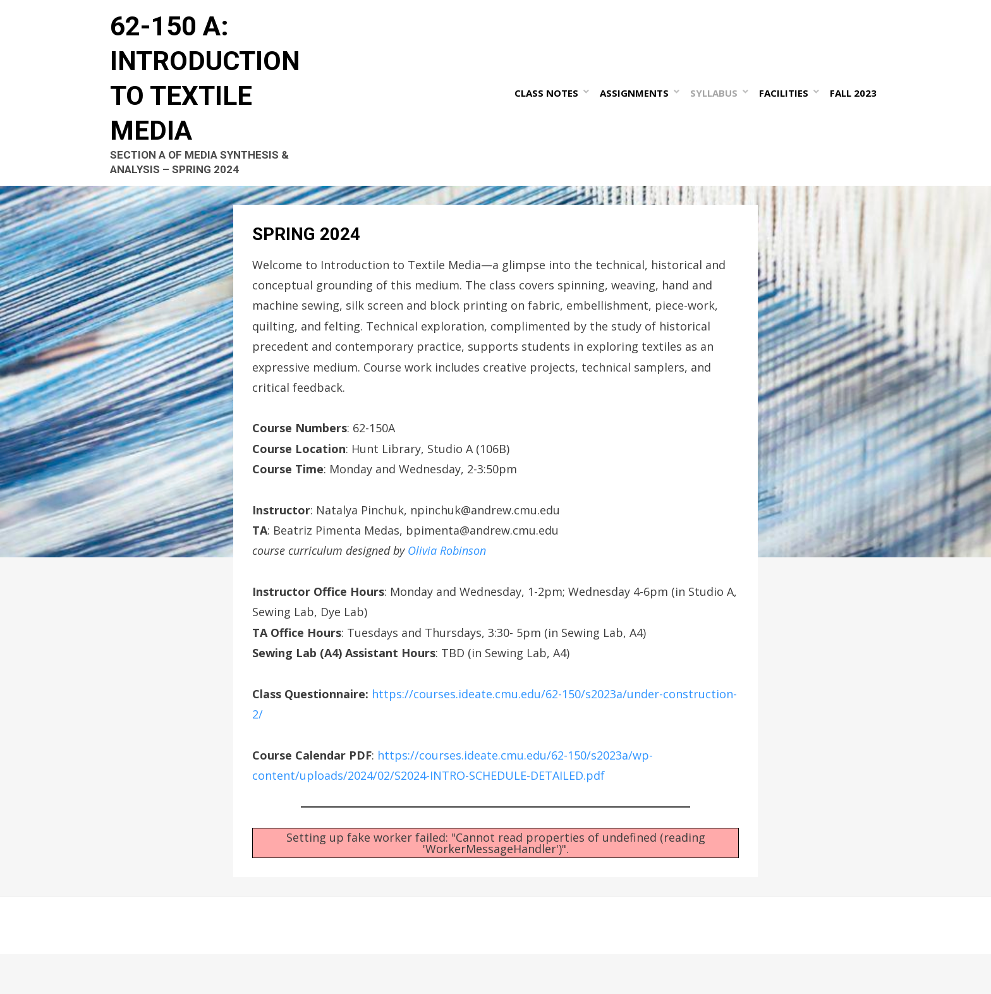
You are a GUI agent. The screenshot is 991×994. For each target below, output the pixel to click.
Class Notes (551, 112)
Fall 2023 (857, 112)
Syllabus (718, 112)
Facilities (788, 112)
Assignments (638, 112)
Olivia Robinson (447, 590)
